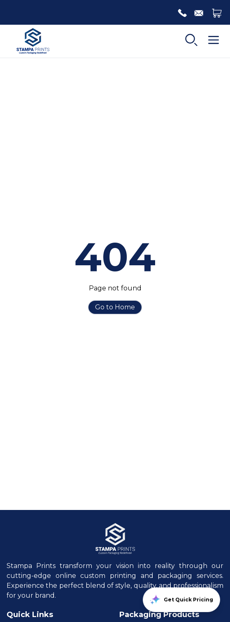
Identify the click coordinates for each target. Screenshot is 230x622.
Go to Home (115, 307)
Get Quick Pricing (181, 599)
